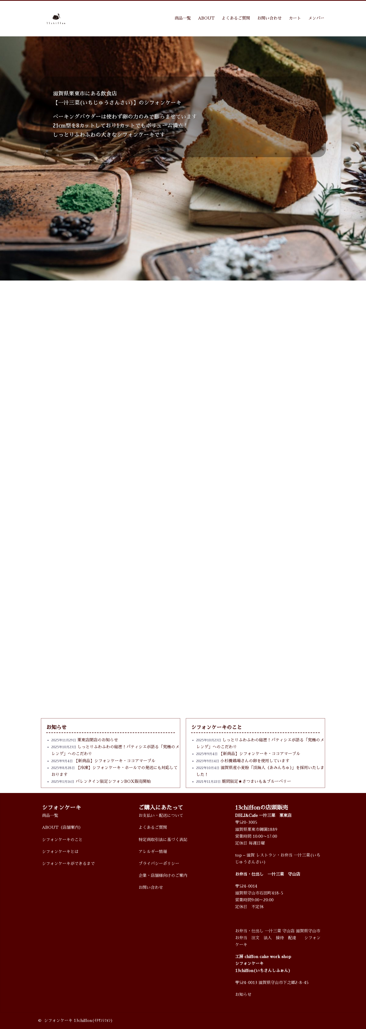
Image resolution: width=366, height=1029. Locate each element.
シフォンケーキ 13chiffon (68, 1021)
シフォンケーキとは (60, 852)
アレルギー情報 (153, 852)
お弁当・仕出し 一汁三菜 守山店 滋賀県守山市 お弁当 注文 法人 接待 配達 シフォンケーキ (278, 938)
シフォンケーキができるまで (68, 864)
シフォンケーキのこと (62, 840)
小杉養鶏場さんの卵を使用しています (254, 761)
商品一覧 (183, 18)
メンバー (316, 18)
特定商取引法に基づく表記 (163, 840)
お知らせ (243, 995)
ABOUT (206, 18)
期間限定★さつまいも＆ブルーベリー (256, 782)
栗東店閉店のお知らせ (97, 740)
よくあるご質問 (236, 18)
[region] (183, 158)
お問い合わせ (269, 18)
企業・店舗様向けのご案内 (163, 876)
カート (295, 18)
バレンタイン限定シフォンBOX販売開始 (113, 782)
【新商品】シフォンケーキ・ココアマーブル (114, 761)
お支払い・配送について (161, 816)
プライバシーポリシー (159, 864)
